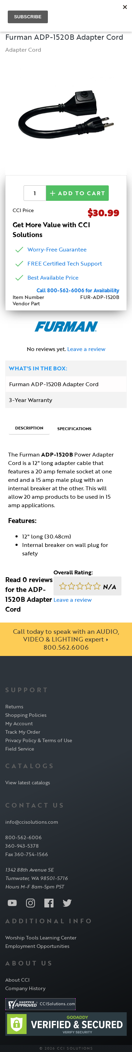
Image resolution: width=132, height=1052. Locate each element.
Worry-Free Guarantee (57, 249)
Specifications (74, 428)
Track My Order (22, 731)
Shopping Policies (25, 715)
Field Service (19, 748)
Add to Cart (77, 193)
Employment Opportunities (37, 946)
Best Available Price (52, 277)
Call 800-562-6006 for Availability (78, 290)
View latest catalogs (27, 782)
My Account (19, 723)
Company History (25, 988)
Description (29, 428)
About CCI (17, 979)
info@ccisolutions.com (31, 821)
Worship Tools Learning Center (40, 937)
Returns (14, 706)
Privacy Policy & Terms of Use (38, 740)
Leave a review (86, 349)
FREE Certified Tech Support (64, 263)
